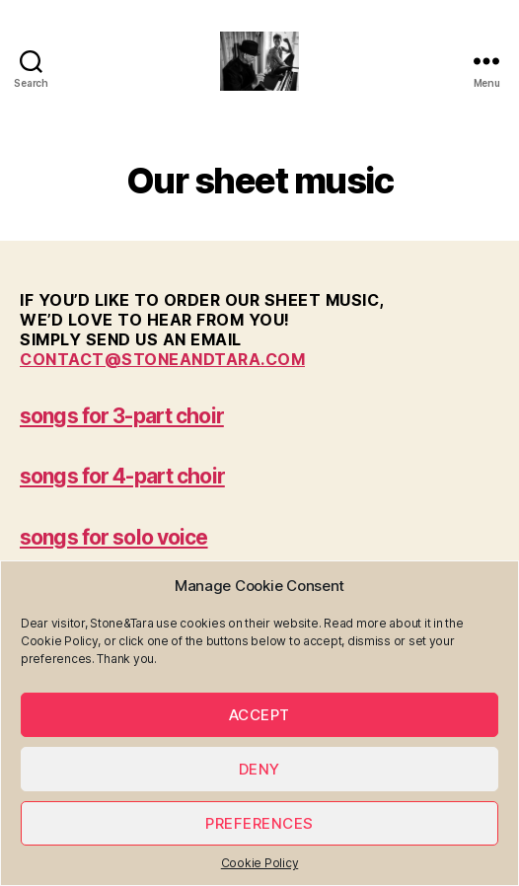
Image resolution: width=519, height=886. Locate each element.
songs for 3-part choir (122, 416)
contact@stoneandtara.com (162, 359)
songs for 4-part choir (122, 476)
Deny (259, 769)
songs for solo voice (114, 537)
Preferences (259, 823)
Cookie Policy (260, 862)
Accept (259, 714)
